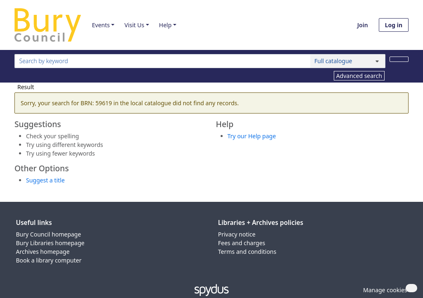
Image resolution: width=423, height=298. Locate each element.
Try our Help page (252, 136)
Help (165, 25)
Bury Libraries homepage (50, 243)
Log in (393, 25)
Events (100, 25)
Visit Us (134, 25)
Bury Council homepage (48, 234)
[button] (383, 290)
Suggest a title (45, 180)
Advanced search (359, 76)
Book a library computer (49, 260)
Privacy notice (237, 234)
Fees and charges (241, 243)
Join (362, 25)
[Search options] (347, 61)
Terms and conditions (247, 251)
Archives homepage (43, 251)
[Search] (399, 59)
